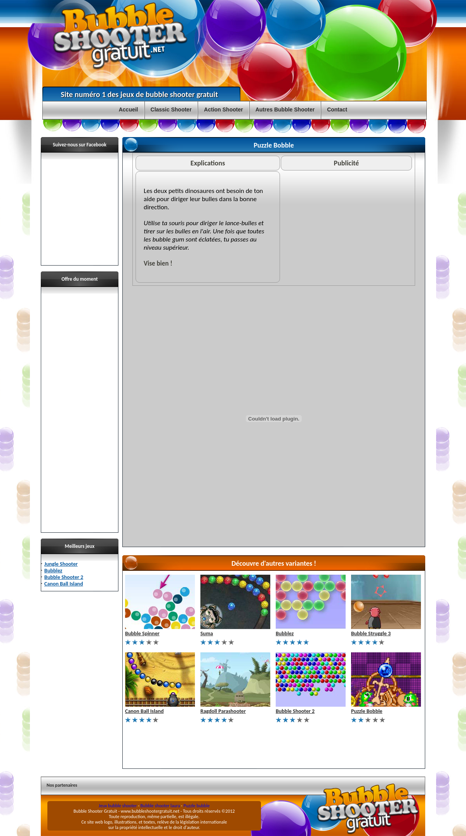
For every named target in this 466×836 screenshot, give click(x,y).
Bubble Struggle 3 (371, 633)
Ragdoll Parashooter (223, 711)
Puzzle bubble (197, 805)
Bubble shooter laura (160, 805)
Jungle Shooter (61, 564)
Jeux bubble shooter (118, 805)
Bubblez (53, 570)
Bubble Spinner (142, 633)
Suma (206, 633)
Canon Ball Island (63, 584)
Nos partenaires (62, 785)
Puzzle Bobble (367, 711)
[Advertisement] (80, 410)
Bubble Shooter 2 (63, 577)
